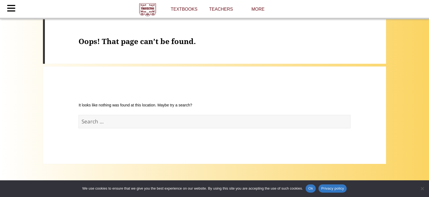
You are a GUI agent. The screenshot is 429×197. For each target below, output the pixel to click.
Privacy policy (332, 188)
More (258, 9)
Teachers (221, 9)
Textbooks (184, 9)
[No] (422, 188)
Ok (310, 188)
